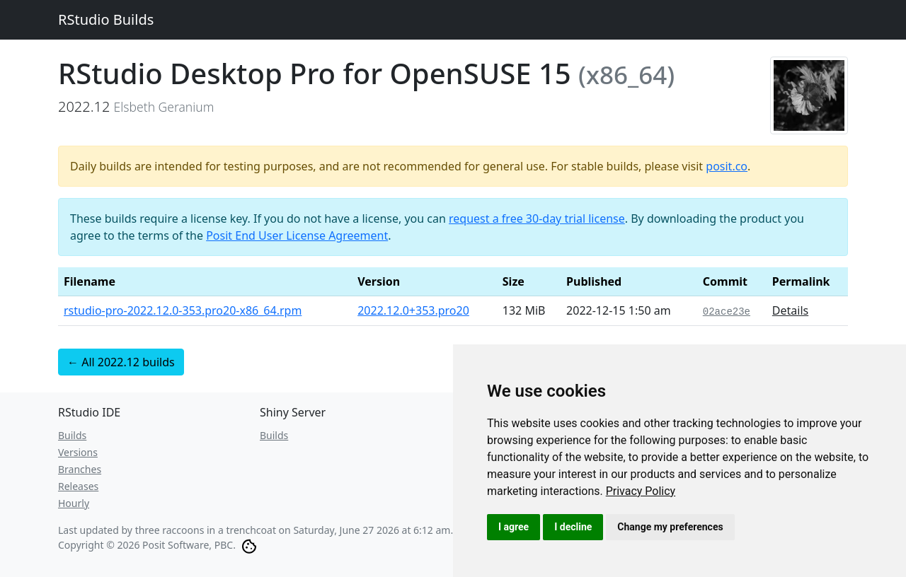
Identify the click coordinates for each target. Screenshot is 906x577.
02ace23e (726, 311)
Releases (78, 486)
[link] (641, 491)
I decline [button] (573, 526)
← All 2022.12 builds (121, 362)
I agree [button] (513, 526)
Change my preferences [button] (670, 526)
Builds (72, 435)
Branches (79, 469)
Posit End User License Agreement (297, 235)
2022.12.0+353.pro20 (413, 310)
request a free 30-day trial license (537, 218)
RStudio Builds (106, 19)
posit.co (726, 166)
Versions (78, 452)
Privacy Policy (641, 491)
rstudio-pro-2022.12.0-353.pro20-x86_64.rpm (183, 310)
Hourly (73, 503)
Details (790, 310)
